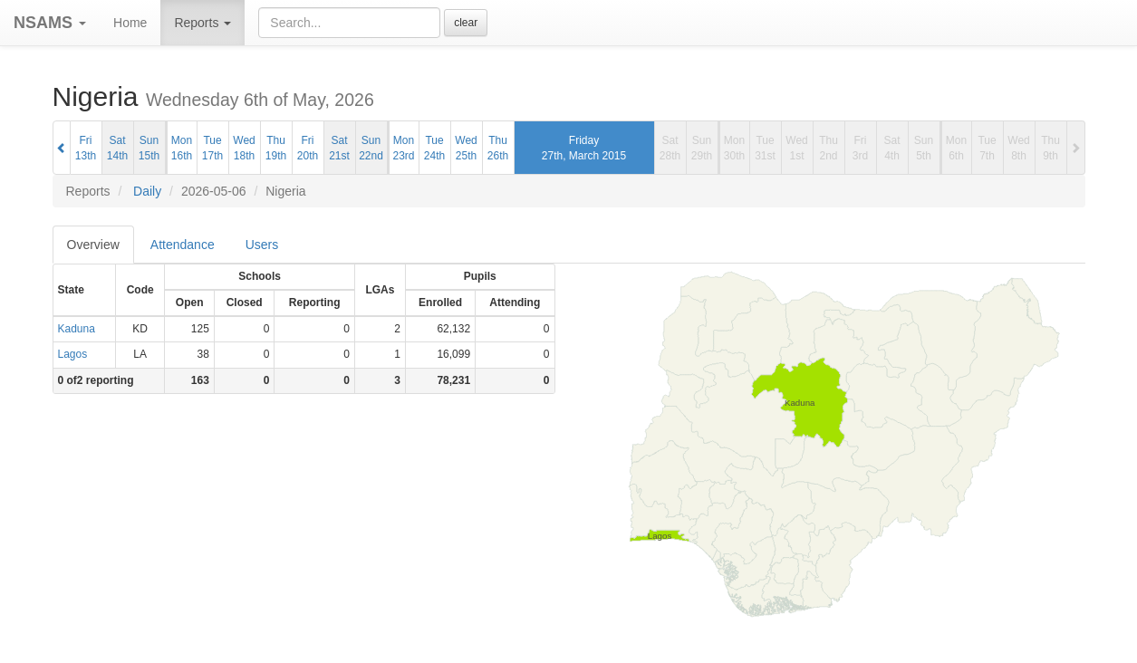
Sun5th (923, 148)
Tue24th (434, 148)
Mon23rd (403, 148)
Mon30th (734, 148)
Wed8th (1018, 148)
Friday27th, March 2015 (584, 148)
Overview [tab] (93, 244)
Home (130, 22)
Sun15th (149, 148)
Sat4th (891, 148)
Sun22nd (371, 148)
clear (465, 22)
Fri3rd (860, 148)
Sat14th (117, 148)
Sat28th (670, 148)
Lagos (73, 354)
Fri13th (85, 148)
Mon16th (181, 148)
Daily (147, 191)
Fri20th (307, 148)
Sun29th (701, 148)
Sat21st (339, 148)
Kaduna (76, 328)
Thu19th (275, 148)
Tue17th (212, 148)
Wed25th (466, 148)
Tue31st (765, 148)
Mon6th (956, 148)
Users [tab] (262, 244)
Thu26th (497, 148)
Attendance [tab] (182, 244)
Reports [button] (202, 22)
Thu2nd (828, 148)
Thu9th (1050, 148)
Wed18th (244, 148)
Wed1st (796, 148)
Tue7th (987, 148)
